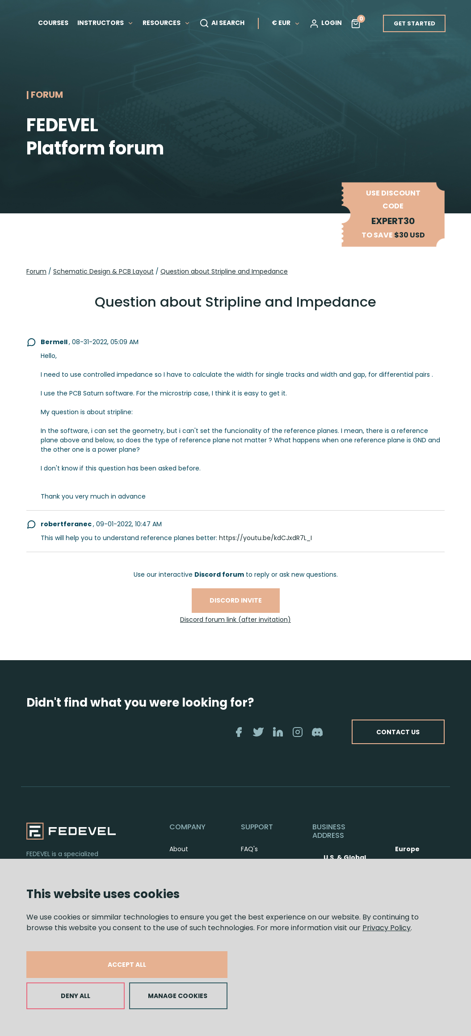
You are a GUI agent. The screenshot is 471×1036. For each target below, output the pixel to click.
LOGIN (325, 23)
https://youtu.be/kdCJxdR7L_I (265, 537)
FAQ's (249, 849)
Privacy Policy (386, 928)
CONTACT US (386, 732)
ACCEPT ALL (127, 964)
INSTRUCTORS (105, 22)
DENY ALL (75, 995)
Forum (36, 271)
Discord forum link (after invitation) (235, 619)
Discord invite (236, 600)
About (178, 849)
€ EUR (286, 22)
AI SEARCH (221, 23)
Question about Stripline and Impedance (224, 271)
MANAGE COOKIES (177, 995)
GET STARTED (414, 23)
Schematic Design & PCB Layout (103, 271)
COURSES (53, 22)
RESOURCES (166, 22)
